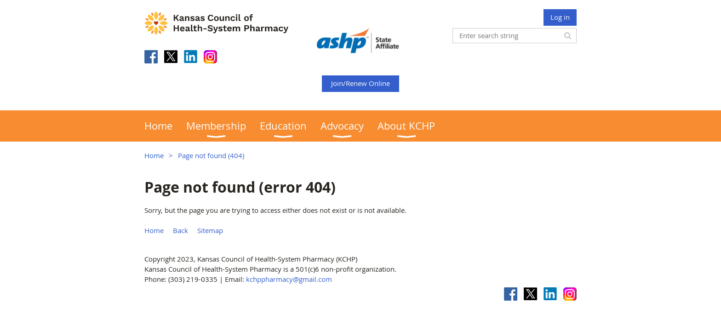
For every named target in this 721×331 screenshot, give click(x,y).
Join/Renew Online (360, 83)
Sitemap (210, 230)
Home (154, 155)
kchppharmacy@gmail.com (289, 279)
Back (180, 230)
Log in (560, 17)
